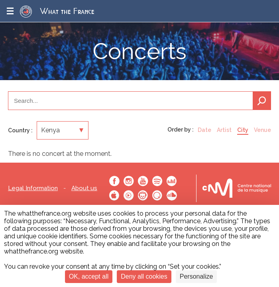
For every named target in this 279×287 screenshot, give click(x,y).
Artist (224, 130)
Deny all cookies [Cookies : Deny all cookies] (144, 276)
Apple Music (114, 195)
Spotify (157, 181)
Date (204, 130)
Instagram (129, 181)
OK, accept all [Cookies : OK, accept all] (89, 276)
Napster (143, 195)
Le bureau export (236, 188)
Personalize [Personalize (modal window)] (196, 276)
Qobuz (157, 195)
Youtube (143, 181)
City (242, 130)
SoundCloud (172, 195)
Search (262, 100)
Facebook (114, 181)
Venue (262, 130)
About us (84, 188)
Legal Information (33, 188)
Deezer (172, 181)
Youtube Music (129, 195)
